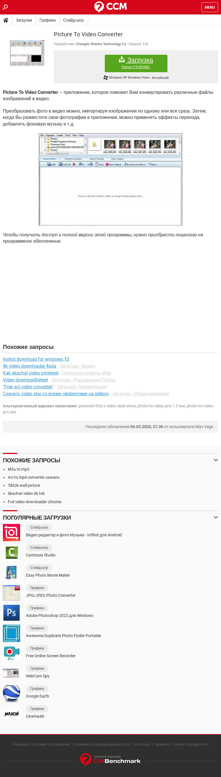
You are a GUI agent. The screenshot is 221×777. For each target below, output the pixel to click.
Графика (47, 20)
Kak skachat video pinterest (31, 373)
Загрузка (136, 62)
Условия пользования (51, 744)
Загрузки (24, 20)
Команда (20, 744)
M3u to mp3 (18, 469)
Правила (161, 744)
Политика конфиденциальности (101, 744)
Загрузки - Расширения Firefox (83, 380)
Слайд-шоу (73, 20)
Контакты (142, 744)
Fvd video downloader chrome (34, 501)
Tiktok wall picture (24, 485)
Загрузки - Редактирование (140, 393)
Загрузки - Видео (77, 366)
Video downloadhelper (25, 380)
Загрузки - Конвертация (81, 387)
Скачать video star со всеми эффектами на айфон (56, 393)
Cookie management (191, 744)
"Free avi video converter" (28, 387)
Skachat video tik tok (26, 493)
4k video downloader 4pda (29, 366)
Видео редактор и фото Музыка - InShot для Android (74, 535)
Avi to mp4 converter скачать (34, 477)
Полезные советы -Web (86, 373)
